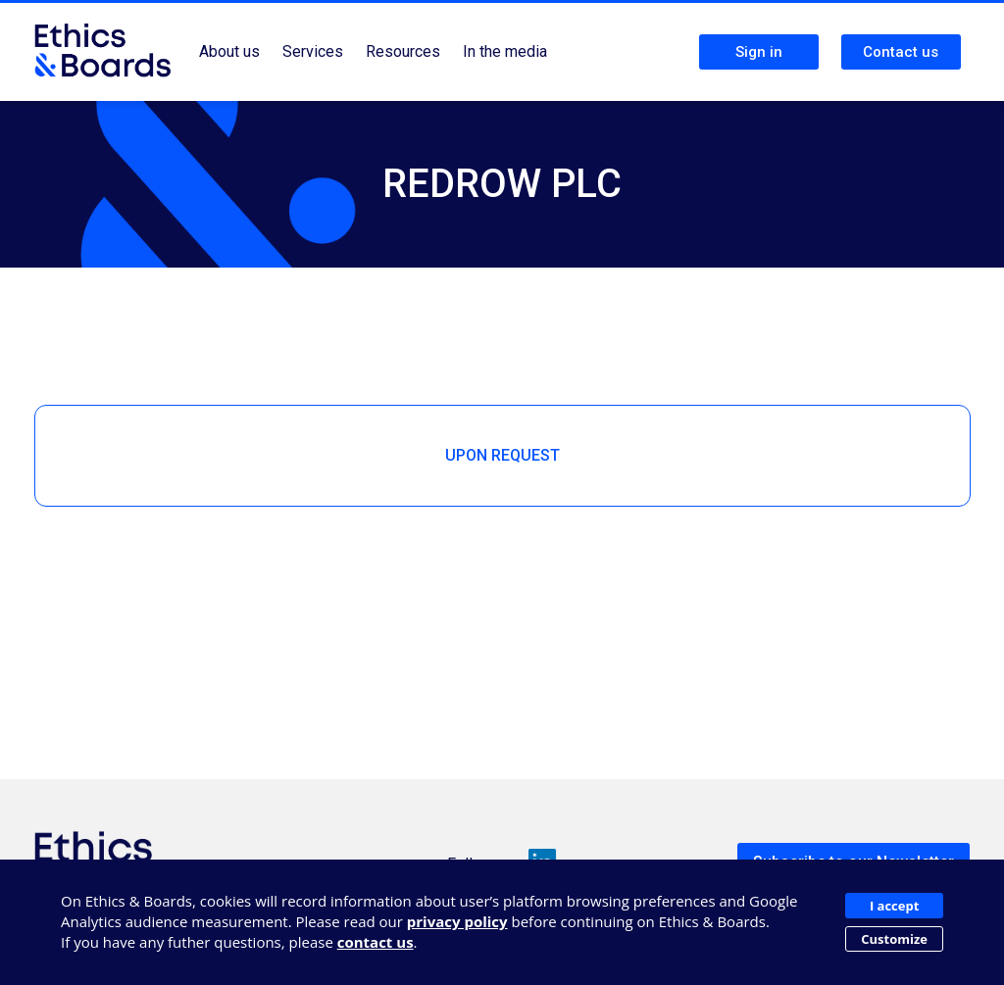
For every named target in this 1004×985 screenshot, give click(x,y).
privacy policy (457, 921)
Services (312, 51)
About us (229, 51)
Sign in (758, 52)
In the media (505, 51)
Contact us (900, 52)
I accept (894, 905)
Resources (403, 51)
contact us (375, 942)
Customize (894, 939)
